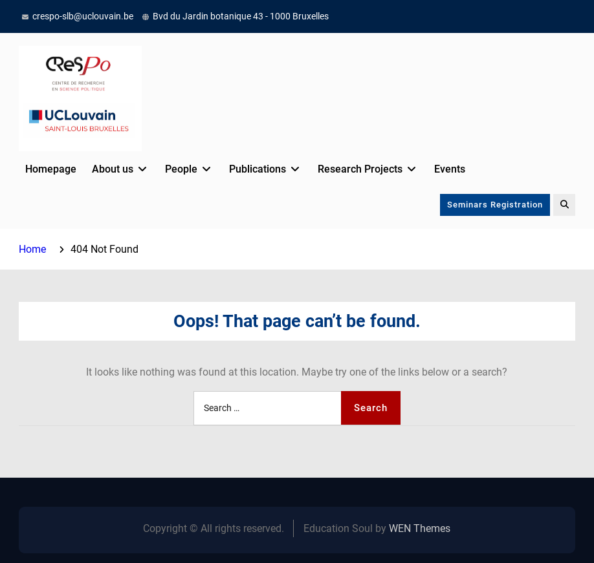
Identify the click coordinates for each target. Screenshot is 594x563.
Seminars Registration (495, 204)
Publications (257, 169)
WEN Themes (419, 528)
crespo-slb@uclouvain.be (82, 16)
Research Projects (360, 169)
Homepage (50, 169)
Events (449, 169)
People (181, 169)
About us (112, 169)
